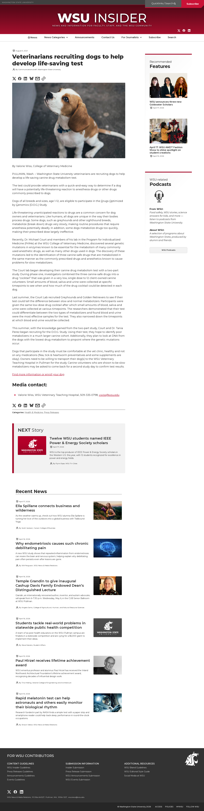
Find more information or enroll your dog (38, 374)
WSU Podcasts (168, 250)
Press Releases (51, 412)
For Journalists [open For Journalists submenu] (130, 37)
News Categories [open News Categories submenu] (54, 37)
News (33, 37)
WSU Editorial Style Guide (137, 771)
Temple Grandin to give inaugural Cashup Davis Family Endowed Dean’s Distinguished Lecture (50, 585)
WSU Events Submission (78, 779)
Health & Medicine (34, 412)
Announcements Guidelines (21, 775)
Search (172, 37)
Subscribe (193, 4)
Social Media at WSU (134, 775)
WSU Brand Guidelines (135, 767)
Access (158, 807)
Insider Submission (75, 767)
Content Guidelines (20, 763)
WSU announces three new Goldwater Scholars (166, 103)
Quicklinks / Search (162, 3)
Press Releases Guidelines (20, 771)
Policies (169, 807)
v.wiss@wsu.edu (109, 395)
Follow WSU (192, 807)
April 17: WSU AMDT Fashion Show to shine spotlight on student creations (166, 150)
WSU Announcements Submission (83, 775)
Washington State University (18, 2)
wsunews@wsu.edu (76, 797)
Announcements (84, 37)
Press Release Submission (79, 771)
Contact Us (107, 37)
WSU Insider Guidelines (18, 767)
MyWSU (179, 807)
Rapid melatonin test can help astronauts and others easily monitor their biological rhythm (49, 702)
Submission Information (82, 763)
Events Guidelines (16, 779)
